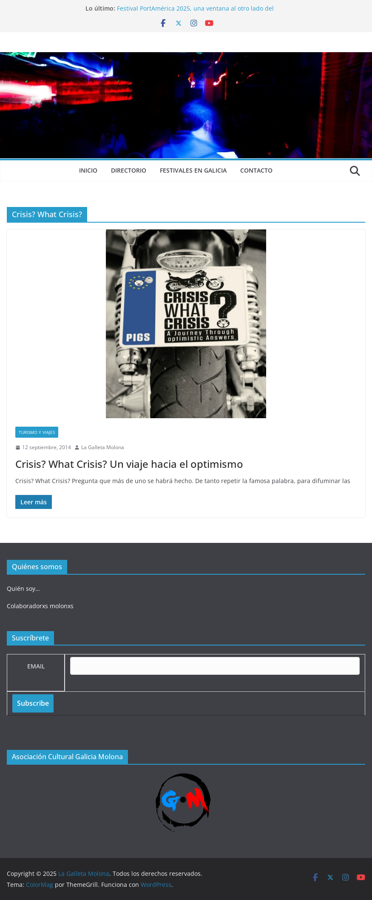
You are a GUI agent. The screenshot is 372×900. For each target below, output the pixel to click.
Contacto (256, 170)
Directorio (128, 170)
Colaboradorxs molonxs (40, 606)
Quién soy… (23, 588)
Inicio (88, 170)
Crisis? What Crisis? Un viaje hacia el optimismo (129, 464)
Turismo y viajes (37, 432)
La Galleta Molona (102, 447)
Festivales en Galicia (193, 170)
